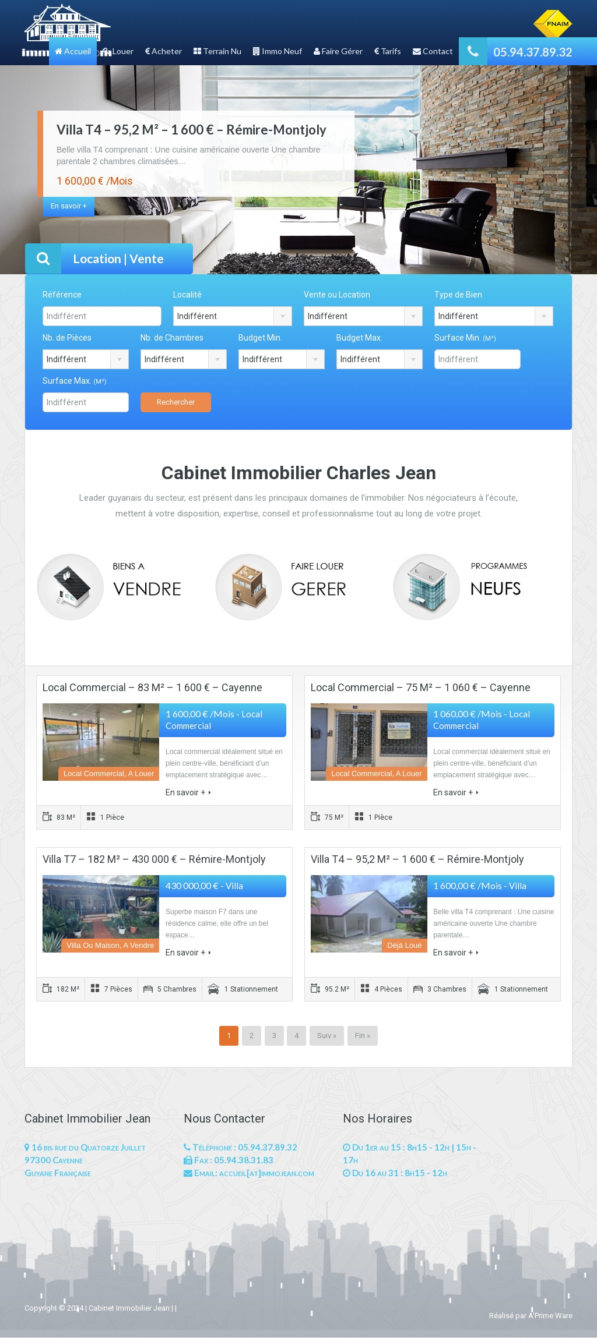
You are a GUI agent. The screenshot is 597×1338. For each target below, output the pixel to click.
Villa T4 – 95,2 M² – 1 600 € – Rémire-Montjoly (191, 129)
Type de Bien (458, 294)
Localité (187, 294)
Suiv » (326, 1035)
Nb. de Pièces (67, 337)
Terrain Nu (217, 51)
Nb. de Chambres (172, 337)
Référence (62, 294)
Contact (433, 51)
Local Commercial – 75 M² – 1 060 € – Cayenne (421, 687)
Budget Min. (260, 337)
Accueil (73, 51)
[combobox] (232, 316)
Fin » (362, 1035)
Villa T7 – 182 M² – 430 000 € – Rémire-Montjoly (154, 859)
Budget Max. (359, 337)
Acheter (163, 51)
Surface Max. (75, 380)
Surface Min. (465, 337)
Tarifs (387, 51)
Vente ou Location (337, 294)
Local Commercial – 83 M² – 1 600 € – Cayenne (152, 687)
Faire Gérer (338, 51)
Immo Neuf (277, 51)
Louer (118, 51)
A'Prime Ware (550, 1315)
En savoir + (69, 205)
